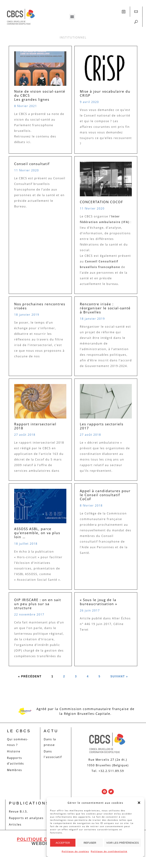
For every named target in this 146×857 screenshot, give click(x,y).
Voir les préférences (122, 842)
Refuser (90, 842)
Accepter (63, 842)
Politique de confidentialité (109, 851)
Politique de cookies (75, 851)
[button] (139, 802)
